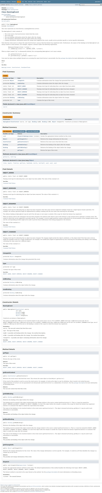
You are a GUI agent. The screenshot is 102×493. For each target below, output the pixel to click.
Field (12, 4)
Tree (26, 1)
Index (45, 1)
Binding (12, 83)
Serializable (6, 21)
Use (23, 1)
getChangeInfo (22, 139)
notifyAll (42, 163)
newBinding (21, 83)
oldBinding (21, 97)
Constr (16, 4)
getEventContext (23, 141)
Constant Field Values (9, 183)
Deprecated (40, 1)
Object (12, 80)
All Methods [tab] (7, 131)
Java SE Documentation (35, 486)
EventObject (10, 26)
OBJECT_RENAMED (22, 94)
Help (49, 1)
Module (9, 1)
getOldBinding (22, 147)
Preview (30, 1)
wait (47, 163)
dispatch (20, 136)
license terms (21, 491)
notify (35, 163)
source (5, 107)
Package (14, 1)
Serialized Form (25, 67)
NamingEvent (7, 121)
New (34, 1)
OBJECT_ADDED (22, 86)
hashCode (29, 163)
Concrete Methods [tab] (33, 131)
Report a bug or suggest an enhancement (10, 485)
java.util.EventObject (9, 15)
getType (20, 150)
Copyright (3, 490)
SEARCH (77, 4)
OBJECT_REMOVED (22, 92)
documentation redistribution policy (36, 491)
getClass (22, 163)
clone (4, 163)
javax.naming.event (12, 9)
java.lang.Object (6, 14)
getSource (6, 157)
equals (10, 163)
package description (66, 58)
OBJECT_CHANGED (22, 89)
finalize (15, 163)
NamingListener (28, 136)
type (19, 100)
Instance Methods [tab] (19, 131)
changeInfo (21, 80)
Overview (3, 1)
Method (21, 4)
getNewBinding (22, 144)
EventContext (15, 121)
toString (13, 157)
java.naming (10, 8)
